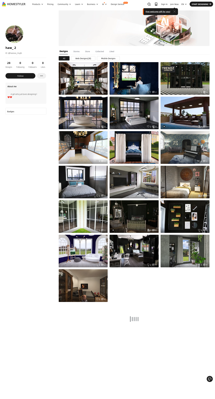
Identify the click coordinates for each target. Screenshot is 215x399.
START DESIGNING (201, 4)
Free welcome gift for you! (158, 11)
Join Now (174, 4)
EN (184, 4)
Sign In (164, 4)
